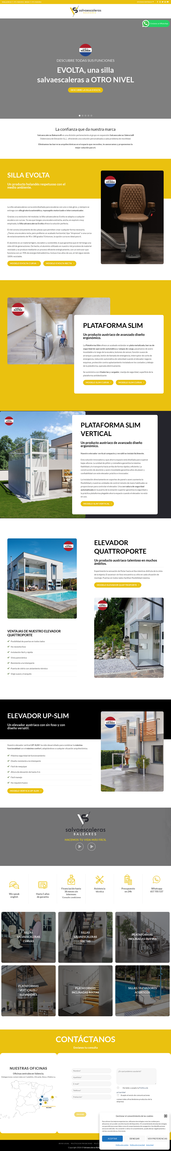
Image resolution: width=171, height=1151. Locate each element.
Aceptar (112, 1138)
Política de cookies (122, 1145)
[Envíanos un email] (165, 2)
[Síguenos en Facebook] (157, 2)
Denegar (134, 1138)
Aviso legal (149, 1145)
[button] (165, 1116)
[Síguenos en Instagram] (160, 2)
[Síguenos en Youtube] (167, 2)
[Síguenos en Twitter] (162, 2)
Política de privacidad (137, 1145)
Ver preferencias (157, 1138)
